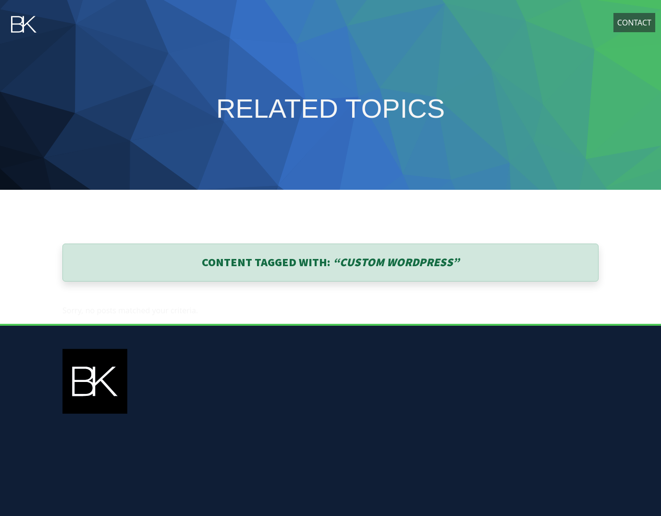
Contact (634, 24)
